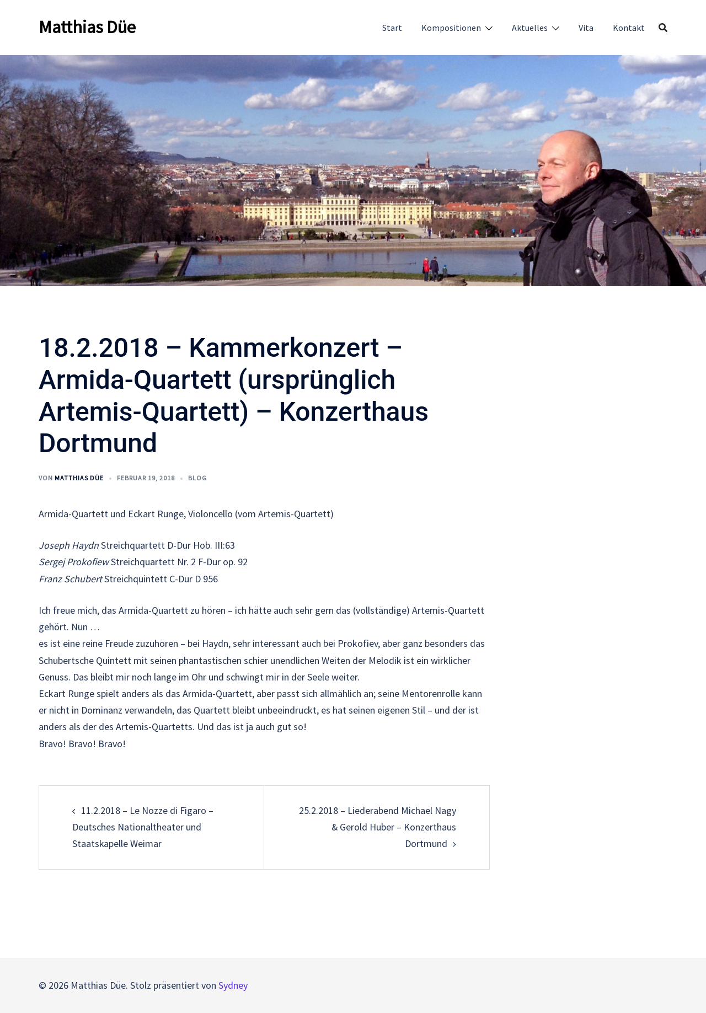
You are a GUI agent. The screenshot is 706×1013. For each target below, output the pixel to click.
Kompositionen (451, 27)
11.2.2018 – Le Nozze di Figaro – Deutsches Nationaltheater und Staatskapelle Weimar (142, 827)
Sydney (233, 985)
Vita (586, 27)
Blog (197, 478)
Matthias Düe (87, 27)
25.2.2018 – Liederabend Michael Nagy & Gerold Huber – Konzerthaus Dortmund (377, 827)
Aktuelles (530, 27)
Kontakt (629, 27)
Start (392, 27)
